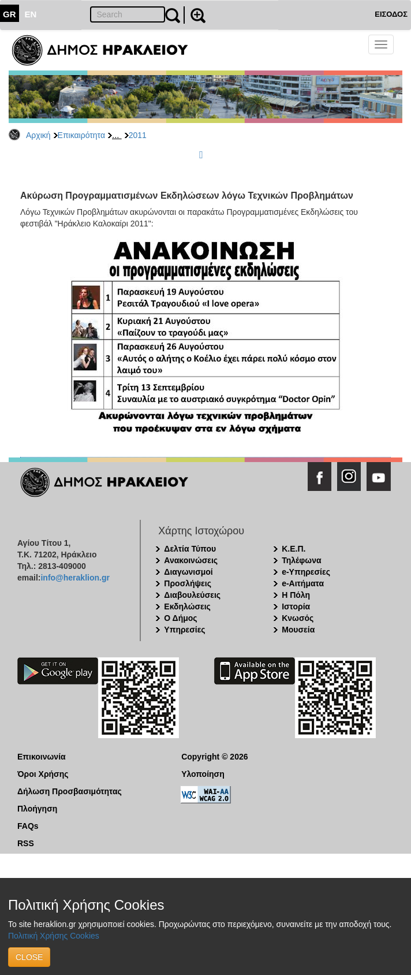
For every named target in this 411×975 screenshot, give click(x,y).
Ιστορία (296, 606)
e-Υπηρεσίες (306, 571)
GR (9, 14)
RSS (25, 843)
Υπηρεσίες (184, 629)
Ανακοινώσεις (191, 560)
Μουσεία (298, 629)
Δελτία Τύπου (190, 548)
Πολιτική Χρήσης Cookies (53, 935)
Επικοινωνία (41, 756)
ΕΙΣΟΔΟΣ (391, 14)
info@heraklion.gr (74, 577)
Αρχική (38, 135)
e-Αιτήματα (303, 583)
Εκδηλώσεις (187, 606)
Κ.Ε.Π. (293, 548)
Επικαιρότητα (81, 135)
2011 (138, 135)
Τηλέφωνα (301, 560)
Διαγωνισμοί (188, 571)
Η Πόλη (296, 595)
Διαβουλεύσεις (192, 595)
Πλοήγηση (37, 808)
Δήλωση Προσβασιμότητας (69, 791)
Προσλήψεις (187, 583)
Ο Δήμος (180, 618)
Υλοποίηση (203, 774)
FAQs (28, 826)
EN (31, 14)
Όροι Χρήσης (43, 774)
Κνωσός (297, 618)
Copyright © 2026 (214, 756)
